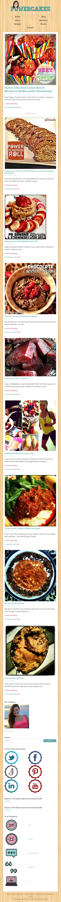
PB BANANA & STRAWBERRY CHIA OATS (21, 241)
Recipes (17, 24)
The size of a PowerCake (14, 603)
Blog (43, 17)
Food (29, 825)
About (17, 20)
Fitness (43, 24)
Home (17, 17)
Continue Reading (11, 104)
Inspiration (31, 867)
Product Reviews (33, 853)
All (29, 881)
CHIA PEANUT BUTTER (14, 678)
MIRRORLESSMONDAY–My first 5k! (19, 453)
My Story (43, 20)
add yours (18, 107)
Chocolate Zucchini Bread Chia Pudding (21, 316)
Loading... (8, 801)
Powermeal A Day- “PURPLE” (16, 378)
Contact (30, 28)
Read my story (9, 731)
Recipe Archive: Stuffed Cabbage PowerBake (23, 528)
